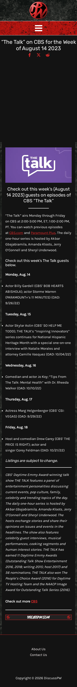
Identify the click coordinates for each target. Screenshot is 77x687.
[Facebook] (30, 54)
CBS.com (16, 233)
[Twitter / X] (39, 54)
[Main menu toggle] (39, 28)
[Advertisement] (38, 97)
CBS (34, 601)
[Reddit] (48, 54)
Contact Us (38, 655)
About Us (38, 649)
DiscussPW (30, 19)
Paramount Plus (43, 233)
